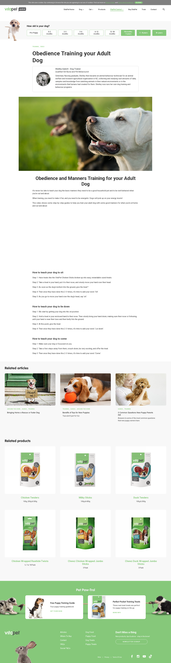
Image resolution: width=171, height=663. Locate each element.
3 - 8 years (144, 33)
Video (42, 46)
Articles (63, 632)
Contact (154, 9)
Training (35, 46)
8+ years (159, 33)
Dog (81, 9)
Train (144, 9)
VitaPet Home (69, 9)
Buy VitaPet (132, 9)
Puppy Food (91, 636)
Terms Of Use (117, 657)
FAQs (62, 644)
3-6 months (81, 33)
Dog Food (90, 632)
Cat (91, 9)
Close (138, 2)
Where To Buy (66, 636)
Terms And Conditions (125, 2)
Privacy (106, 657)
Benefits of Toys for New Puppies (76, 412)
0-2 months (49, 33)
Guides (24, 409)
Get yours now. (56, 611)
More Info (117, 612)
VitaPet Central (117, 9)
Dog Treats (90, 640)
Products (101, 9)
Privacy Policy (110, 2)
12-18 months (112, 33)
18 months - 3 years (128, 33)
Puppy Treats (91, 644)
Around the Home (13, 409)
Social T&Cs (65, 648)
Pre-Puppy (34, 33)
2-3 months (65, 33)
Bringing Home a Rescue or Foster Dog (23, 412)
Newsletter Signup (131, 642)
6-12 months (97, 33)
